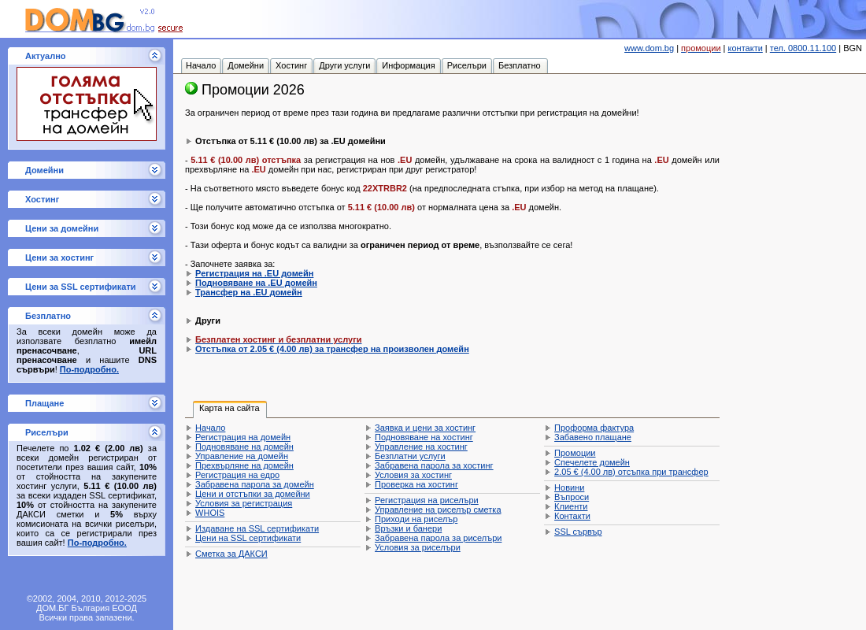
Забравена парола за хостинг (434, 465)
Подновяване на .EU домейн (256, 282)
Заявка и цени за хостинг (425, 427)
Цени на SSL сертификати (248, 538)
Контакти (572, 516)
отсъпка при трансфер (631, 471)
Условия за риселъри (418, 547)
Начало (210, 427)
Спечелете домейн (592, 462)
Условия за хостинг (413, 475)
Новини (569, 487)
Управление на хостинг (421, 446)
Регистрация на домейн (243, 437)
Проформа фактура (594, 427)
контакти (745, 48)
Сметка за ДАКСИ (231, 553)
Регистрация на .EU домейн (254, 273)
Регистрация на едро (237, 475)
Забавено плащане (592, 437)
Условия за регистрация (243, 503)
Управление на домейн (241, 456)
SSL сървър (577, 531)
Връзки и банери (408, 528)
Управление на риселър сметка (438, 509)
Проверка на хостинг (416, 484)
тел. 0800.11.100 (803, 48)
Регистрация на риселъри (427, 500)
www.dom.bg (649, 48)
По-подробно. (89, 369)
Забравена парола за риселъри (438, 538)
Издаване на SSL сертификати (257, 528)
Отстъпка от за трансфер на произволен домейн (332, 349)
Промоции (574, 453)
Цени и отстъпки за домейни (252, 493)
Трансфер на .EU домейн (248, 292)
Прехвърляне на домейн (244, 465)
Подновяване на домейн (244, 446)
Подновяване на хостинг (424, 437)
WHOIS (209, 512)
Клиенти (570, 506)
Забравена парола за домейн (254, 484)
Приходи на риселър (416, 519)
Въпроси (571, 497)
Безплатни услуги (410, 456)
